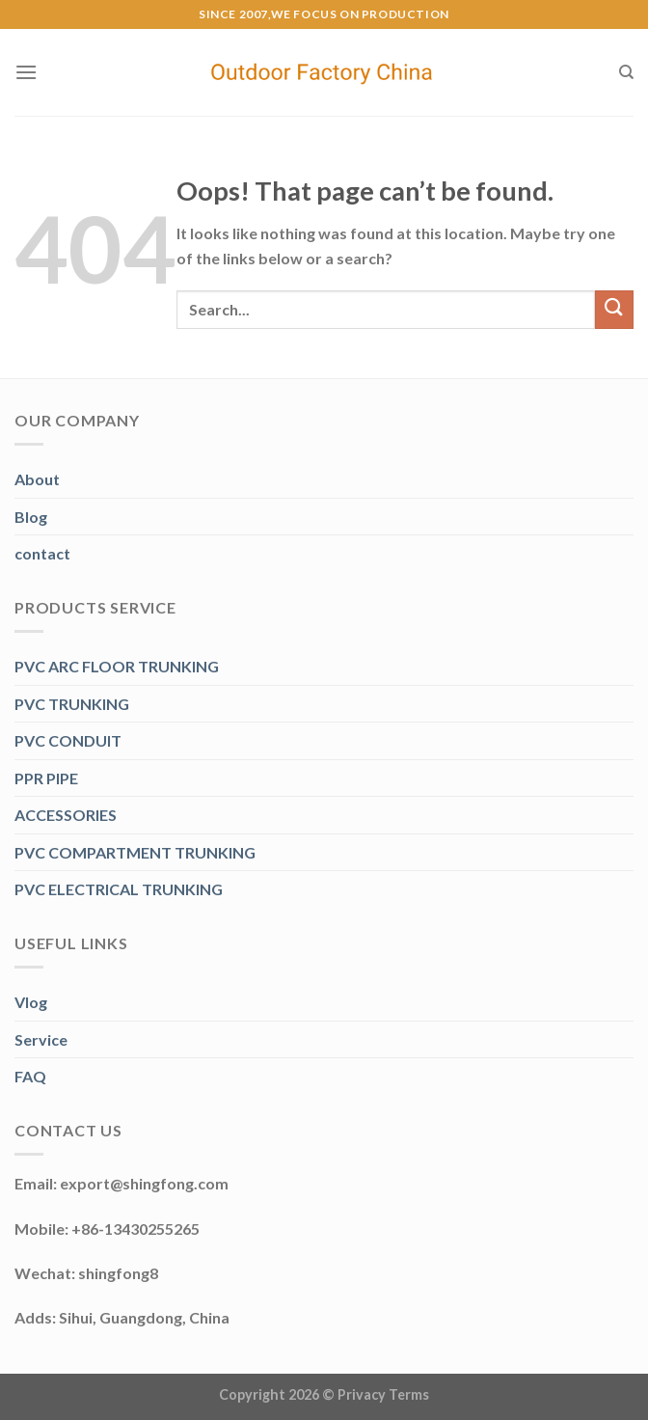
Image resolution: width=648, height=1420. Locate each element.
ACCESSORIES (65, 815)
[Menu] (26, 72)
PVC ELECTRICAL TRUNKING (118, 889)
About (37, 479)
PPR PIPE (46, 778)
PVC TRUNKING (71, 704)
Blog (30, 516)
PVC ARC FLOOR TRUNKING (116, 666)
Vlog (30, 1002)
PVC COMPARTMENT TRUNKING (135, 852)
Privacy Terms (383, 1394)
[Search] (626, 72)
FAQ (30, 1076)
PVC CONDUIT (68, 740)
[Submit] (614, 309)
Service (41, 1039)
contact (42, 553)
